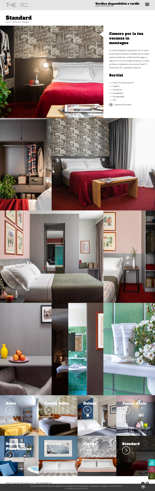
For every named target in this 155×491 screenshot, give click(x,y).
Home (8, 22)
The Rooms (16, 22)
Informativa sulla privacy (76, 489)
